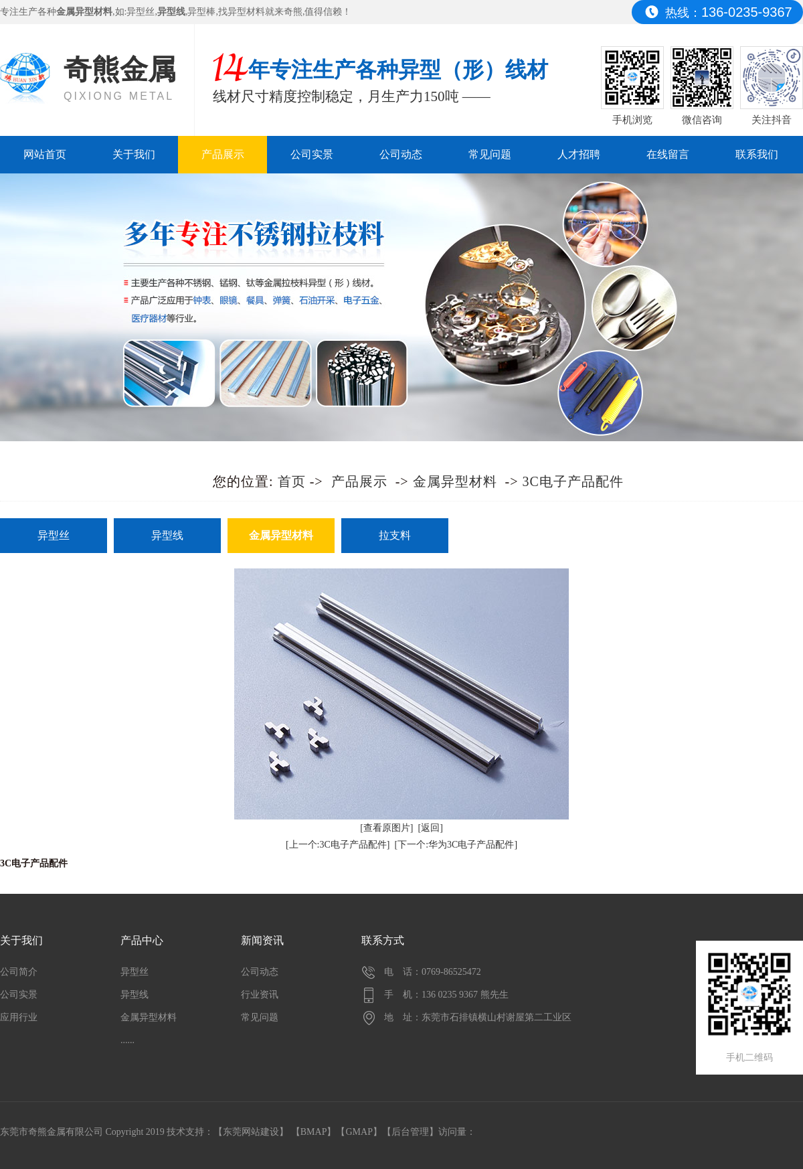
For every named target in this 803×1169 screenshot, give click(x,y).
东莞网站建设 (251, 1132)
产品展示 (222, 154)
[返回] (430, 828)
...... (127, 1040)
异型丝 (140, 12)
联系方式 (382, 940)
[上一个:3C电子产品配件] (338, 845)
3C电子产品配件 (573, 481)
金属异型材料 (455, 481)
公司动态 (400, 154)
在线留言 (667, 154)
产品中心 (141, 940)
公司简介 (18, 972)
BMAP (313, 1132)
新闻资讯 (262, 940)
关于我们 (133, 154)
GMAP (358, 1132)
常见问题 (489, 154)
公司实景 (311, 154)
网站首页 (44, 154)
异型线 (167, 535)
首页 (292, 481)
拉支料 (395, 535)
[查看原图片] (386, 828)
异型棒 (201, 12)
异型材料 (246, 12)
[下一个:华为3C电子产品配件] (456, 845)
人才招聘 (578, 154)
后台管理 (410, 1132)
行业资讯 (259, 995)
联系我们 (756, 154)
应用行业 (18, 1017)
